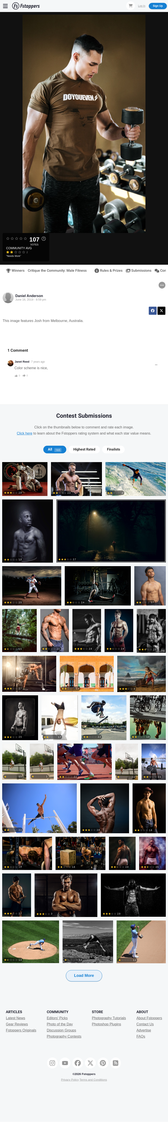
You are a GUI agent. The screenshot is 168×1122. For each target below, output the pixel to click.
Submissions (137, 270)
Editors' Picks (57, 1018)
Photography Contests (64, 1036)
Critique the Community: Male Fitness (57, 270)
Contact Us (145, 1024)
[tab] (55, 449)
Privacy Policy (70, 1079)
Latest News (15, 1018)
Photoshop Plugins (106, 1024)
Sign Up (158, 5)
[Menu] (5, 6)
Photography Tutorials (109, 1018)
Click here (24, 433)
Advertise (143, 1030)
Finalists (113, 449)
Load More (84, 975)
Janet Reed (22, 361)
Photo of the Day (60, 1024)
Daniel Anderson (29, 296)
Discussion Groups (61, 1030)
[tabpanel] (84, 728)
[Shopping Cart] (130, 5)
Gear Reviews (17, 1024)
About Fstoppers (149, 1018)
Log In (141, 5)
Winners (14, 270)
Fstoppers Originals (21, 1030)
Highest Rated (84, 449)
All (54, 449)
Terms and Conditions (93, 1079)
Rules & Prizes (107, 270)
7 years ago (38, 361)
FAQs (140, 1036)
